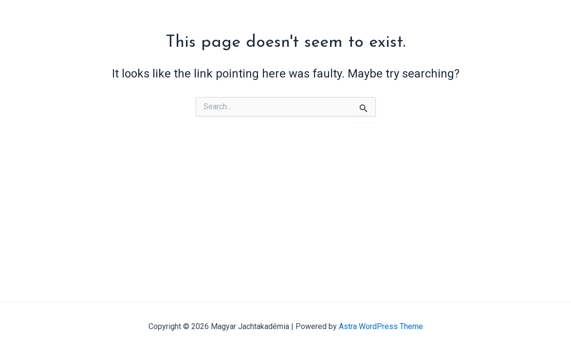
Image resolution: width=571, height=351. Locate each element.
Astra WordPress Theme (381, 326)
